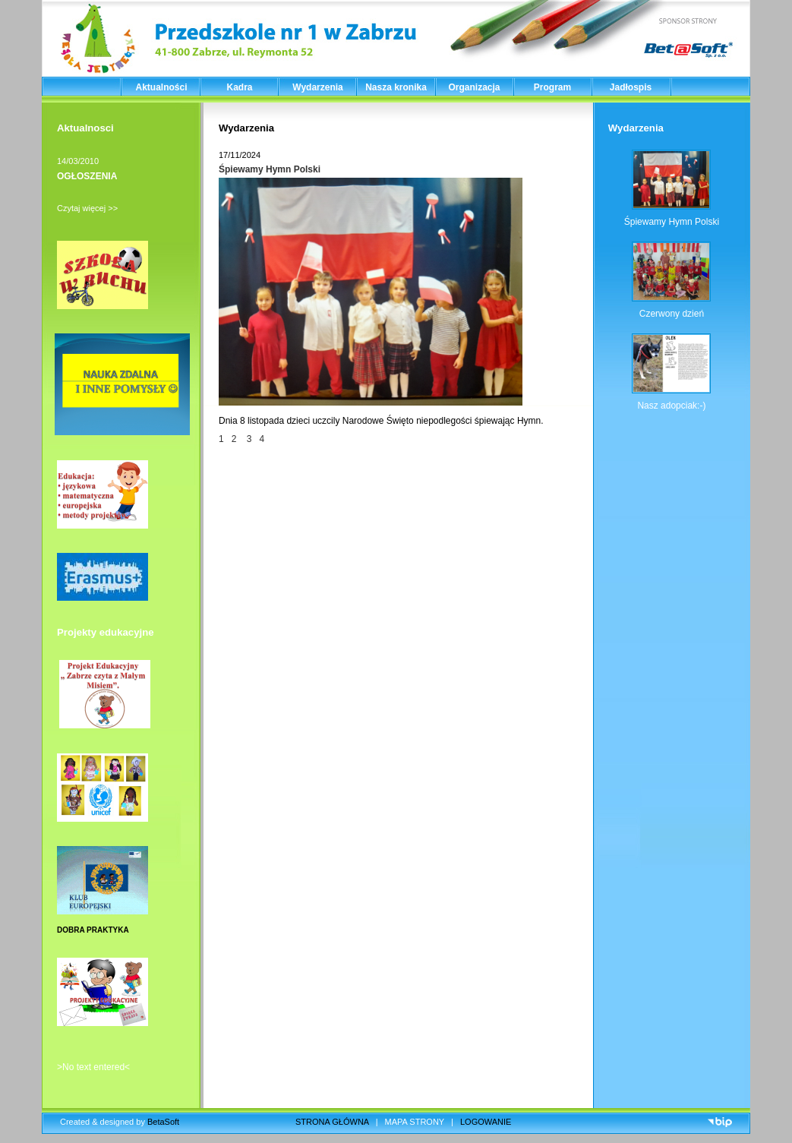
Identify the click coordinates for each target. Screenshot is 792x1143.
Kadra (239, 87)
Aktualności (161, 87)
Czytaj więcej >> (87, 208)
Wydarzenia (317, 87)
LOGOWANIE (485, 1121)
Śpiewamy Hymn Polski (269, 169)
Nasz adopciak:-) (671, 405)
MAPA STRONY (414, 1121)
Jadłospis (631, 87)
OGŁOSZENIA (87, 176)
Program (552, 87)
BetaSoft (163, 1121)
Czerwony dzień (671, 313)
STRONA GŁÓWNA (332, 1121)
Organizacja (474, 87)
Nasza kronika (396, 87)
